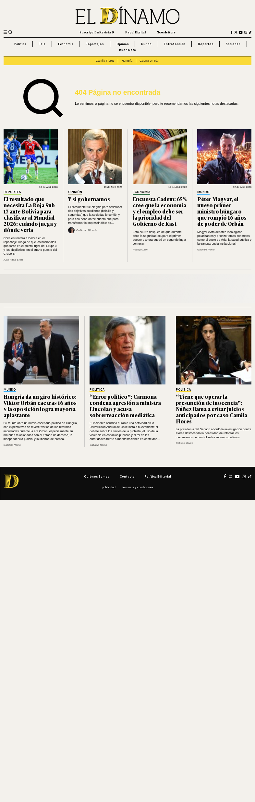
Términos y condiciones (137, 487)
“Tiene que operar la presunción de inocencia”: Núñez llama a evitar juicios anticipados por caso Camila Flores (211, 409)
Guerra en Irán (149, 60)
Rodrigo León (140, 249)
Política (20, 44)
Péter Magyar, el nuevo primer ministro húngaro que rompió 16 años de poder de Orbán (222, 211)
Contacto (127, 476)
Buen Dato (127, 50)
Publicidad (108, 487)
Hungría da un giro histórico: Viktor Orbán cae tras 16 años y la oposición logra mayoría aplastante (40, 406)
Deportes (205, 44)
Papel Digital (135, 32)
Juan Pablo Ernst (13, 259)
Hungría (127, 60)
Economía (65, 44)
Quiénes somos (96, 476)
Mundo (146, 44)
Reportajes (95, 44)
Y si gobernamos (89, 199)
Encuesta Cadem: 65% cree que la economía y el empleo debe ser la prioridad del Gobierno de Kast (160, 211)
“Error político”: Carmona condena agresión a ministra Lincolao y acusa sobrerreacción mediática (125, 406)
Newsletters (166, 32)
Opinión (122, 44)
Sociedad (233, 44)
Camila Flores (105, 60)
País (42, 44)
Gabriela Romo (205, 249)
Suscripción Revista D (96, 32)
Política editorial (158, 476)
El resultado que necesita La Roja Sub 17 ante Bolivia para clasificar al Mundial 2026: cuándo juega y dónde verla (30, 214)
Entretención (174, 44)
